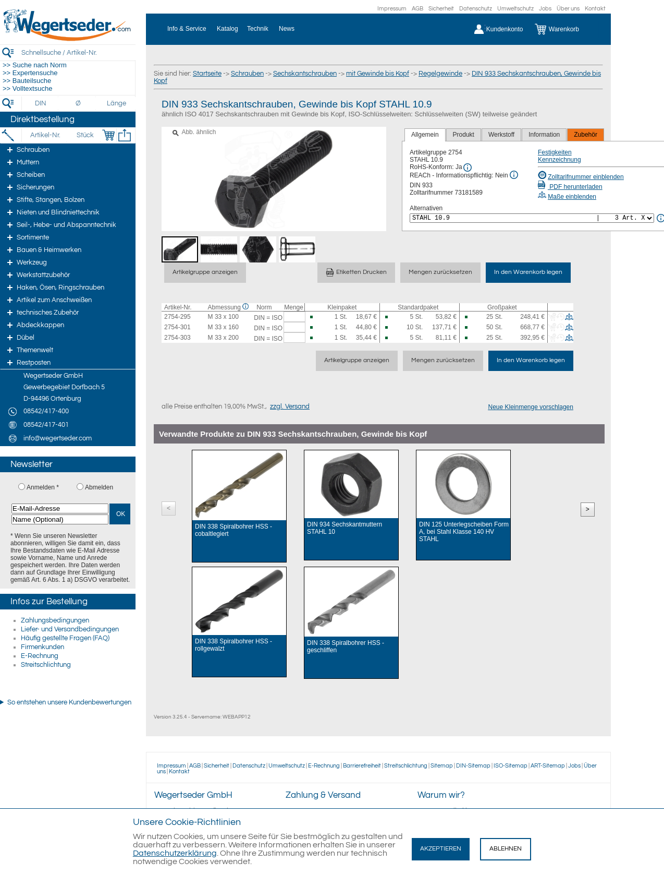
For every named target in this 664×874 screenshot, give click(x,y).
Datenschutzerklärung (175, 853)
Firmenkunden (42, 647)
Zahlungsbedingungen (55, 620)
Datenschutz (475, 8)
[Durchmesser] (78, 103)
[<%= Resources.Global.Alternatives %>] (532, 218)
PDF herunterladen (570, 186)
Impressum (392, 8)
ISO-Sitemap (510, 766)
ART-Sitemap (548, 766)
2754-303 (177, 337)
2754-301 (177, 327)
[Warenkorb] (565, 29)
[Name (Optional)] (59, 519)
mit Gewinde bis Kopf (377, 73)
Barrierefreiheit (362, 766)
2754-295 (177, 316)
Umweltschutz (515, 8)
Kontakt (595, 8)
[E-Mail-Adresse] (59, 508)
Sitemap (442, 766)
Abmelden (99, 487)
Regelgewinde (440, 73)
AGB (417, 8)
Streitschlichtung (46, 664)
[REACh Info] (514, 175)
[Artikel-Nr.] (45, 135)
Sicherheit (441, 8)
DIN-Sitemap (473, 766)
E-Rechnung (39, 656)
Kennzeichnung (559, 159)
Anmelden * (43, 487)
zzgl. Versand (290, 406)
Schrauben (247, 73)
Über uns (568, 8)
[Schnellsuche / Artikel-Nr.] (78, 52)
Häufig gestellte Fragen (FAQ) (65, 638)
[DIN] (40, 103)
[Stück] (84, 135)
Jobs (545, 8)
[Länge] (116, 103)
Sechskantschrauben (305, 73)
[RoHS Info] (467, 167)
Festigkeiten (555, 152)
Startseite (207, 73)
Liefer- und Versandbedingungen (70, 629)
